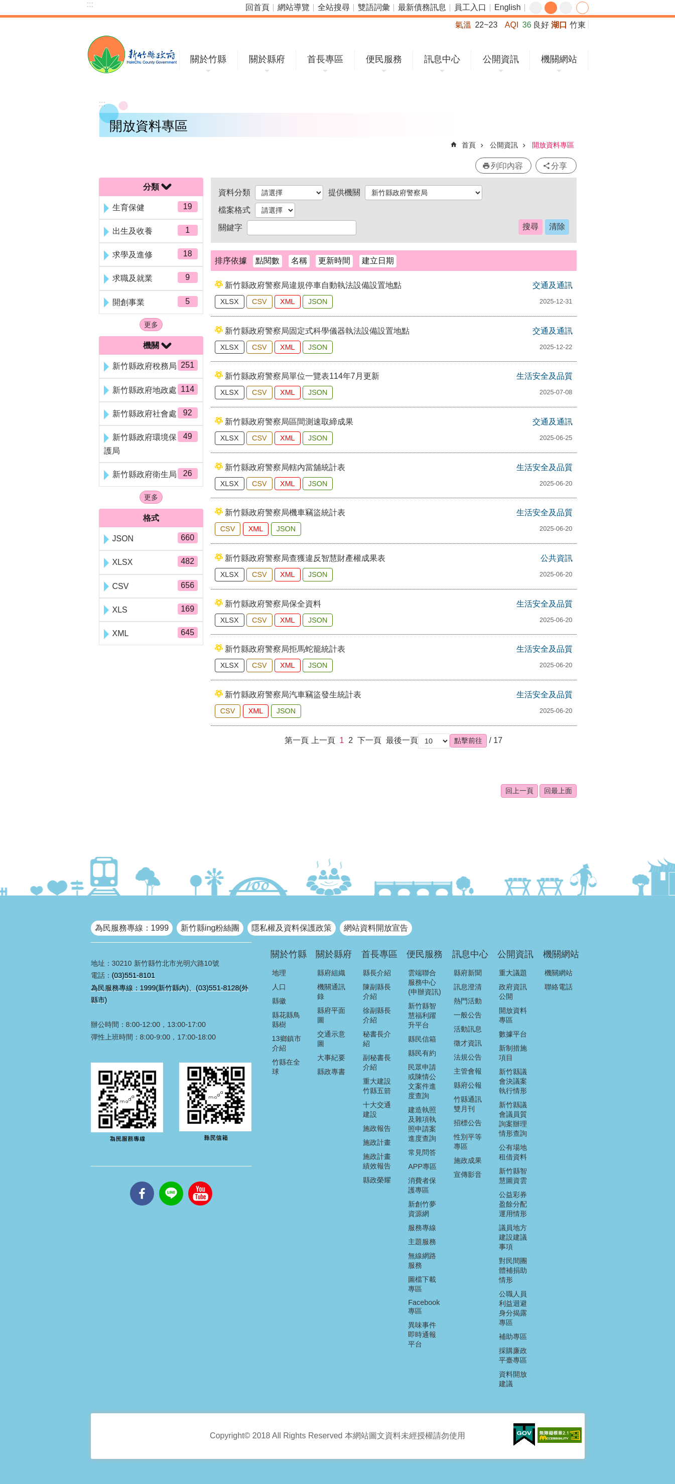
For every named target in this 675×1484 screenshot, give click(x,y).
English (507, 7)
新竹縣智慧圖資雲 (513, 1175)
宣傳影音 (468, 1174)
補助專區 (513, 1336)
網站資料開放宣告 (376, 928)
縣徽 (279, 1001)
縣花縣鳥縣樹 (286, 1019)
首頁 (469, 145)
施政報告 (377, 1128)
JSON (317, 302)
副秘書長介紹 (377, 1062)
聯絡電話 (559, 987)
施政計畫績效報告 (377, 1161)
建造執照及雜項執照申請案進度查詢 (422, 1124)
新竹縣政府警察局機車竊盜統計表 (285, 512)
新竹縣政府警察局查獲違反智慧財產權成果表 (305, 558)
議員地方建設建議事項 (513, 1237)
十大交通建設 (377, 1109)
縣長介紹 (377, 973)
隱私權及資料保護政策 (291, 928)
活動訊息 (468, 1029)
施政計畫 (377, 1142)
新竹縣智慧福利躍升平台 (422, 1015)
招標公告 (468, 1123)
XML (287, 302)
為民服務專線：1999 (132, 928)
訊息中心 (442, 59)
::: (90, 4)
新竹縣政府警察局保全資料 (273, 604)
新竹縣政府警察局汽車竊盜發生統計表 (293, 694)
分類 (151, 187)
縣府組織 (331, 973)
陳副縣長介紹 (377, 991)
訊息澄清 (468, 987)
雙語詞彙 (374, 7)
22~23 (486, 25)
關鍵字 (230, 227)
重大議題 (513, 973)
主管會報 (468, 1071)
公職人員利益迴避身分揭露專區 (513, 1308)
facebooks (142, 1181)
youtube (200, 1181)
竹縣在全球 (286, 1067)
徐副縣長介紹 (377, 1015)
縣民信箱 (422, 1039)
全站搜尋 (334, 7)
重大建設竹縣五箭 (377, 1086)
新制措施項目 (513, 1053)
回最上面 (558, 791)
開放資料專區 (553, 145)
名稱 (299, 260)
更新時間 (334, 260)
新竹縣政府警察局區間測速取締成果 (289, 421)
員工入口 (470, 7)
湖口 (559, 25)
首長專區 (325, 59)
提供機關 (344, 192)
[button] (468, 740)
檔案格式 (234, 210)
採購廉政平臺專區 (513, 1355)
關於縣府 (267, 59)
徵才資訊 (468, 1043)
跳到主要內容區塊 (5, 5)
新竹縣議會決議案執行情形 (513, 1081)
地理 (279, 973)
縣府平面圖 (331, 1015)
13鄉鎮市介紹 (286, 1043)
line (171, 1181)
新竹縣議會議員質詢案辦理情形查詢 (513, 1119)
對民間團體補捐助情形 (513, 1270)
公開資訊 (501, 59)
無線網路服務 (422, 1260)
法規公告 (468, 1057)
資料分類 (234, 192)
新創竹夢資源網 (422, 1209)
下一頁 (369, 740)
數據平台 (513, 1034)
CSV (259, 302)
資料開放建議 (513, 1379)
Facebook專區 (424, 1306)
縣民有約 (422, 1053)
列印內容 (507, 166)
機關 (151, 345)
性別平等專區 (468, 1141)
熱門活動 (468, 1001)
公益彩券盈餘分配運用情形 (513, 1204)
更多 (151, 325)
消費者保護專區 (422, 1185)
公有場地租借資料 (513, 1152)
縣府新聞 (468, 973)
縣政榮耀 (377, 1180)
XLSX (229, 302)
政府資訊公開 (513, 991)
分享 (582, 8)
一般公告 (468, 1015)
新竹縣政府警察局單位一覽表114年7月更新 (302, 376)
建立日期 (378, 260)
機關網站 (559, 59)
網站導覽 (294, 7)
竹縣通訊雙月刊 (468, 1104)
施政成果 (468, 1160)
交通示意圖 (331, 1039)
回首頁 (257, 7)
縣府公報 (468, 1085)
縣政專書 (331, 1072)
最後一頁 (402, 740)
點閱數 (267, 260)
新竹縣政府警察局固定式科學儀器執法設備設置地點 (317, 331)
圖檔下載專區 (422, 1284)
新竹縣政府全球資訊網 (132, 54)
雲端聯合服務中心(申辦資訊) (424, 982)
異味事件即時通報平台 (422, 1334)
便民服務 (384, 59)
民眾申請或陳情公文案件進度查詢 (422, 1081)
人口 (279, 987)
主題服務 (422, 1242)
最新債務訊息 (422, 7)
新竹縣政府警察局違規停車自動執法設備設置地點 (313, 285)
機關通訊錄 (331, 991)
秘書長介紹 (377, 1039)
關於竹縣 (208, 59)
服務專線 (422, 1228)
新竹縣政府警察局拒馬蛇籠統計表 (285, 649)
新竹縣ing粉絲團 (210, 928)
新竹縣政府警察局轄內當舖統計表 (285, 467)
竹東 (578, 25)
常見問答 (422, 1152)
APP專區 (422, 1166)
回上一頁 (519, 791)
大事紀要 (331, 1058)
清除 (557, 226)
